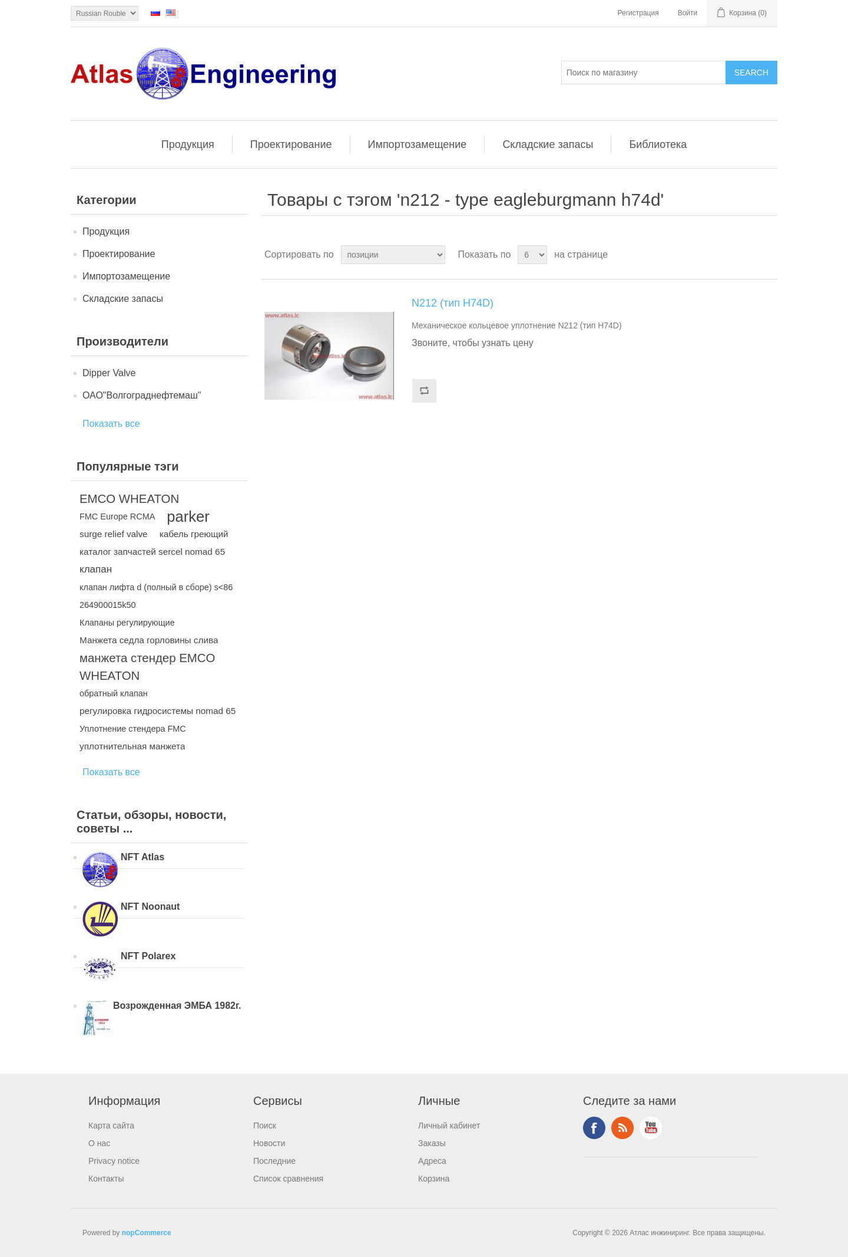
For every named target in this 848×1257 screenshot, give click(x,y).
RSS (622, 1128)
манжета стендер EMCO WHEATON (147, 666)
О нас (99, 1143)
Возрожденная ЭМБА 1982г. (177, 1006)
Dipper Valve (108, 373)
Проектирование (291, 144)
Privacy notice (114, 1161)
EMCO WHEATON (129, 498)
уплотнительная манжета (132, 746)
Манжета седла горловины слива (149, 640)
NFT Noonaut (150, 906)
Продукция (187, 144)
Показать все (111, 424)
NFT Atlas (142, 857)
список (767, 254)
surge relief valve (114, 534)
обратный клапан (114, 693)
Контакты (106, 1178)
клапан (96, 569)
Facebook (594, 1128)
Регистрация (638, 13)
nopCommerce (146, 1233)
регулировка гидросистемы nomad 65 (158, 711)
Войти (688, 13)
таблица (746, 254)
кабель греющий (194, 534)
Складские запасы (547, 144)
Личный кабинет (449, 1125)
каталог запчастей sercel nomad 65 (152, 552)
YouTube (651, 1128)
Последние (274, 1161)
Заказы (432, 1143)
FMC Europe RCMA (117, 516)
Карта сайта (111, 1125)
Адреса (432, 1161)
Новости (269, 1143)
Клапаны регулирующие (127, 622)
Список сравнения (288, 1178)
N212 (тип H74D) (452, 303)
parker (188, 516)
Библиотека (658, 144)
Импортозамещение (417, 144)
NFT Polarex (148, 956)
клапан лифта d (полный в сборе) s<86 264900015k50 (156, 596)
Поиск (264, 1125)
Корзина (433, 1178)
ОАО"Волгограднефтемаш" (141, 395)
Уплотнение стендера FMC (133, 728)
